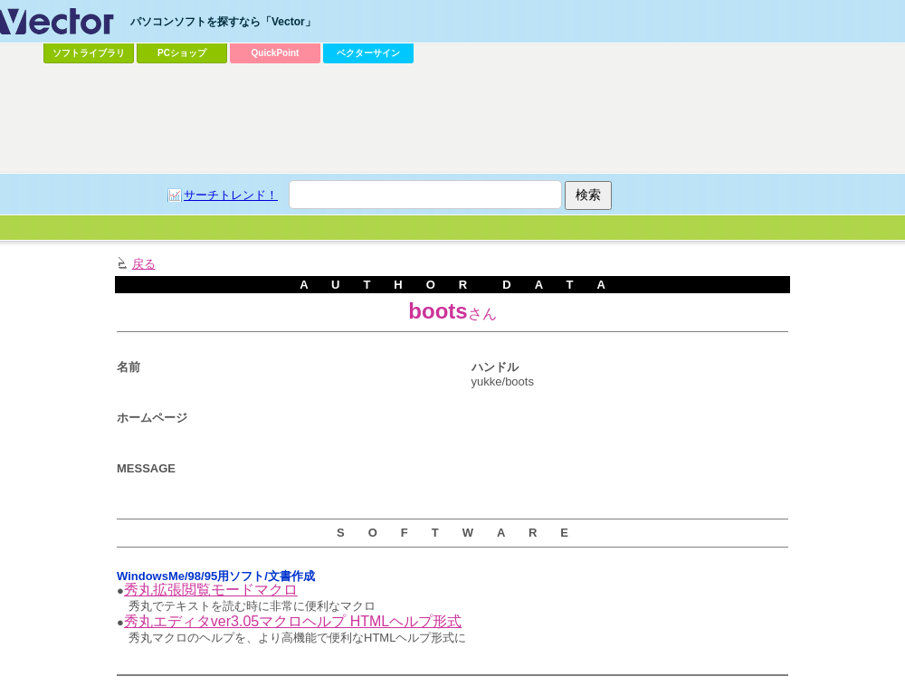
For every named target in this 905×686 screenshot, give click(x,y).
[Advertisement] (231, 105)
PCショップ (181, 53)
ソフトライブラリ (88, 53)
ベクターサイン (368, 53)
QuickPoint (276, 53)
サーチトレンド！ (231, 195)
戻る (144, 264)
